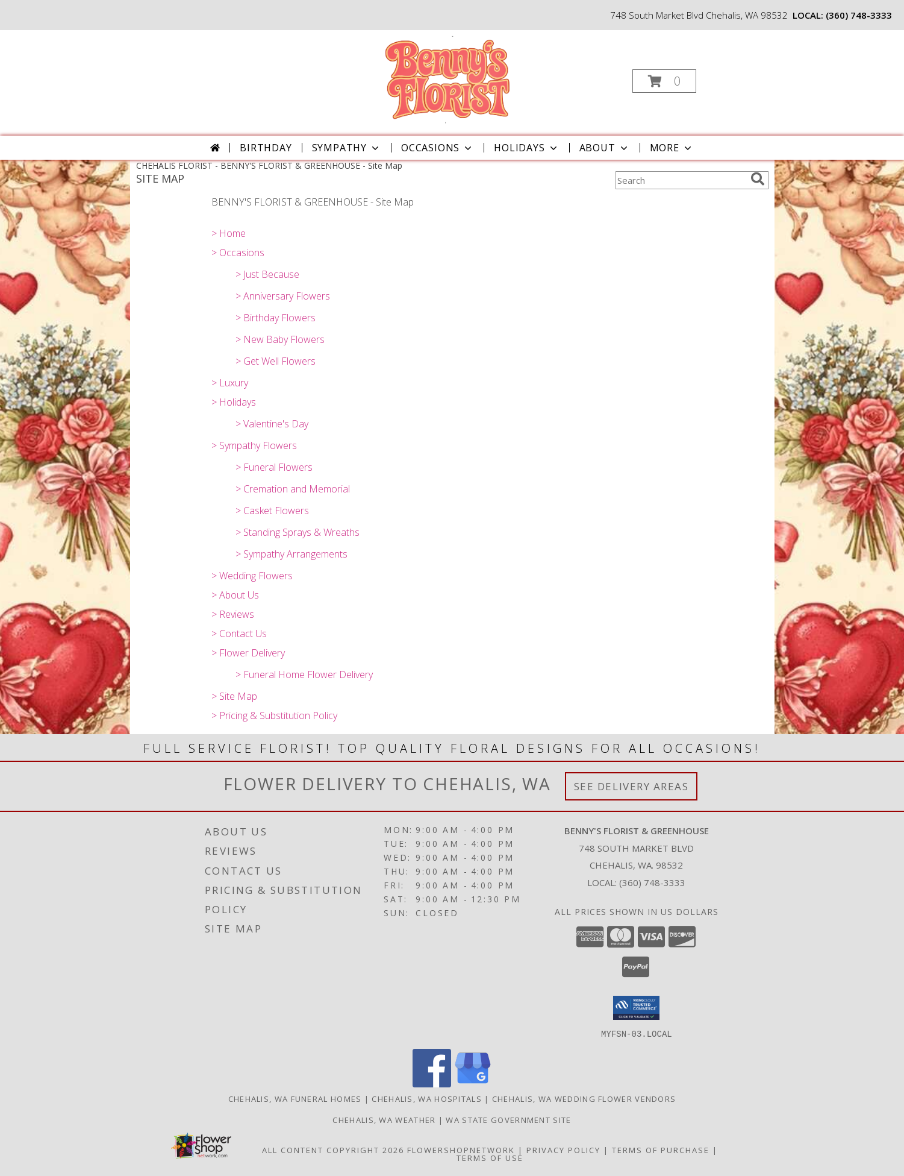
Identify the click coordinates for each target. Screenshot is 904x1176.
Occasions (437, 147)
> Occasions (237, 252)
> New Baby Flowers (280, 339)
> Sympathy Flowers (254, 445)
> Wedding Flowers (252, 575)
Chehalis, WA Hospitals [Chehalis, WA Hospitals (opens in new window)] (427, 1098)
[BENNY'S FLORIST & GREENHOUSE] (451, 77)
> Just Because (267, 274)
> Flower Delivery (248, 652)
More (672, 147)
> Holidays (233, 402)
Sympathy (346, 147)
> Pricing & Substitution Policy (274, 715)
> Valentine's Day (271, 423)
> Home (228, 233)
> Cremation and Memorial (292, 488)
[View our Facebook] (432, 1083)
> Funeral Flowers (274, 467)
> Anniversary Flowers (282, 296)
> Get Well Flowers (275, 361)
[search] (757, 179)
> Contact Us (239, 633)
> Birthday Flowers (275, 317)
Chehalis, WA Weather (383, 1119)
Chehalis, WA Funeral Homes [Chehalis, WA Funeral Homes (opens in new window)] (295, 1098)
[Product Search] (680, 180)
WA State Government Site (508, 1119)
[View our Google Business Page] (473, 1083)
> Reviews (232, 614)
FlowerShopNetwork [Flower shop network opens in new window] (461, 1149)
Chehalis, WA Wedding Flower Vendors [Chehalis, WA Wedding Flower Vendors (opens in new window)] (584, 1098)
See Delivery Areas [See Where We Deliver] (631, 786)
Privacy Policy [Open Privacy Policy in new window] (563, 1149)
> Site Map (234, 696)
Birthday (265, 147)
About (604, 147)
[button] (664, 81)
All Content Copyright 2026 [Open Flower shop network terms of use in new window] (333, 1149)
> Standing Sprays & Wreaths (297, 532)
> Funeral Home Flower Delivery (304, 674)
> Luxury (229, 382)
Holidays (526, 147)
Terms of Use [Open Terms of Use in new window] (490, 1157)
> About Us (235, 595)
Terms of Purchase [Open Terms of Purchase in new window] (660, 1149)
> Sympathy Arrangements (291, 554)
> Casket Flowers (272, 510)
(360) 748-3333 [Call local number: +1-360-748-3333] (859, 15)
